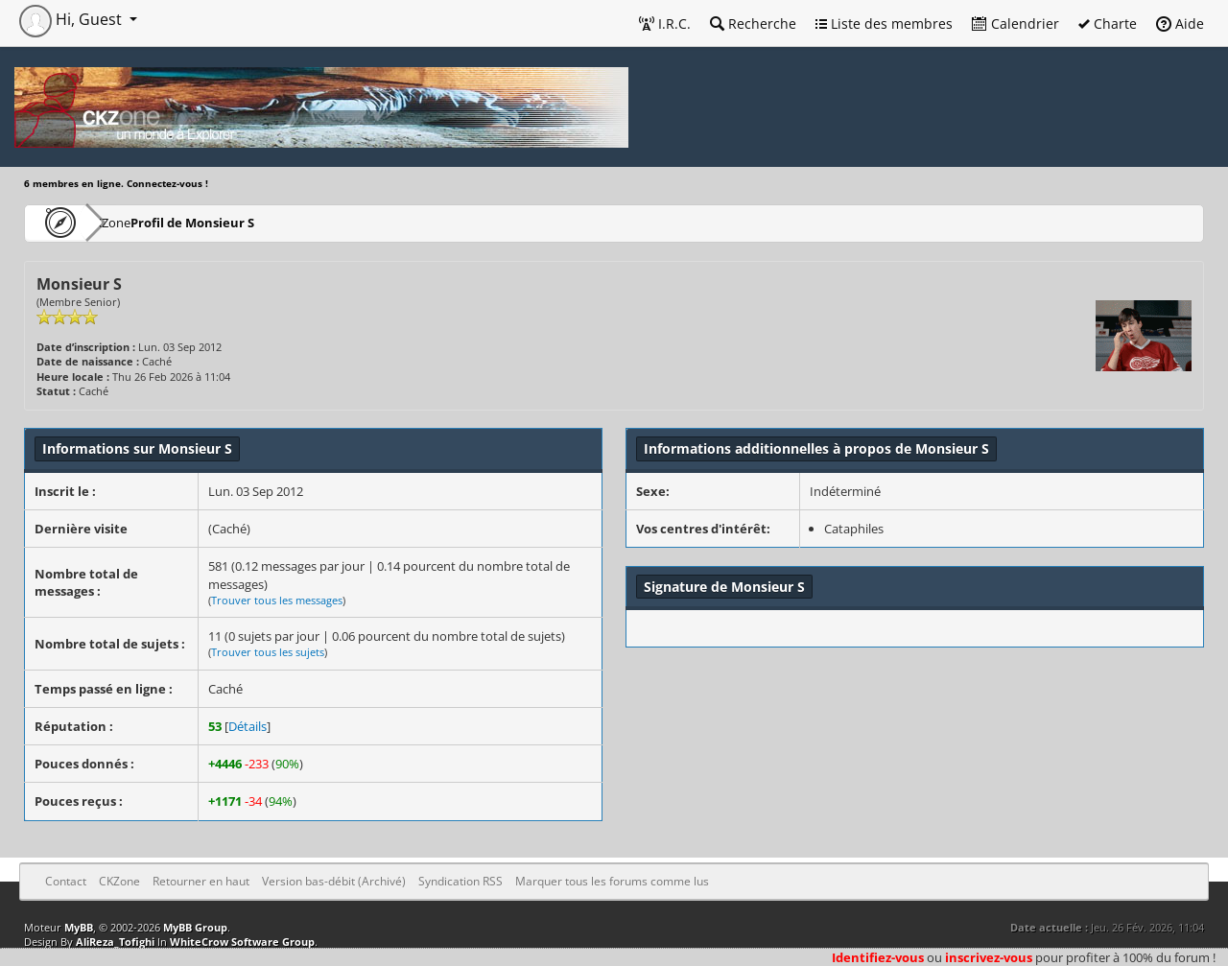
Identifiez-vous (878, 957)
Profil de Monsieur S (247, 222)
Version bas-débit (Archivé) (334, 881)
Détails (247, 726)
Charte (1107, 23)
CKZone (134, 222)
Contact (65, 881)
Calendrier (1015, 23)
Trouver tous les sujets (267, 652)
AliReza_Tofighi (115, 941)
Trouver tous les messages (276, 600)
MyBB (78, 927)
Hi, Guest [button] (72, 19)
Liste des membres (884, 23)
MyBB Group (195, 927)
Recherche (753, 23)
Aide (1180, 23)
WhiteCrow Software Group (242, 941)
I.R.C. (665, 23)
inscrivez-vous (988, 957)
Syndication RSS (460, 881)
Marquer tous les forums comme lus (612, 881)
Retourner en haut (201, 881)
